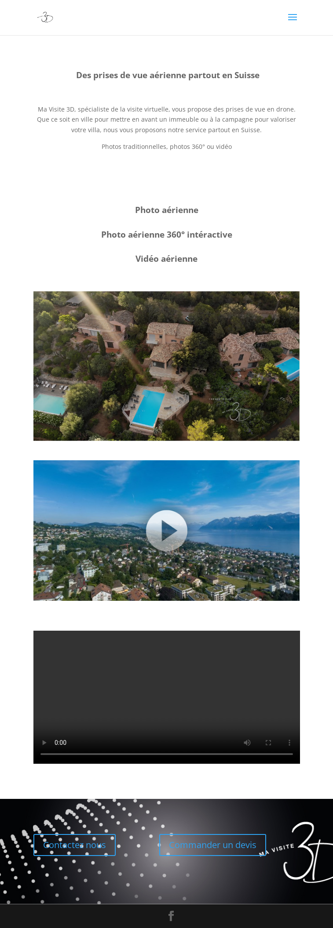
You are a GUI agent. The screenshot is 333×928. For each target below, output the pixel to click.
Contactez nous (74, 845)
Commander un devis (212, 845)
